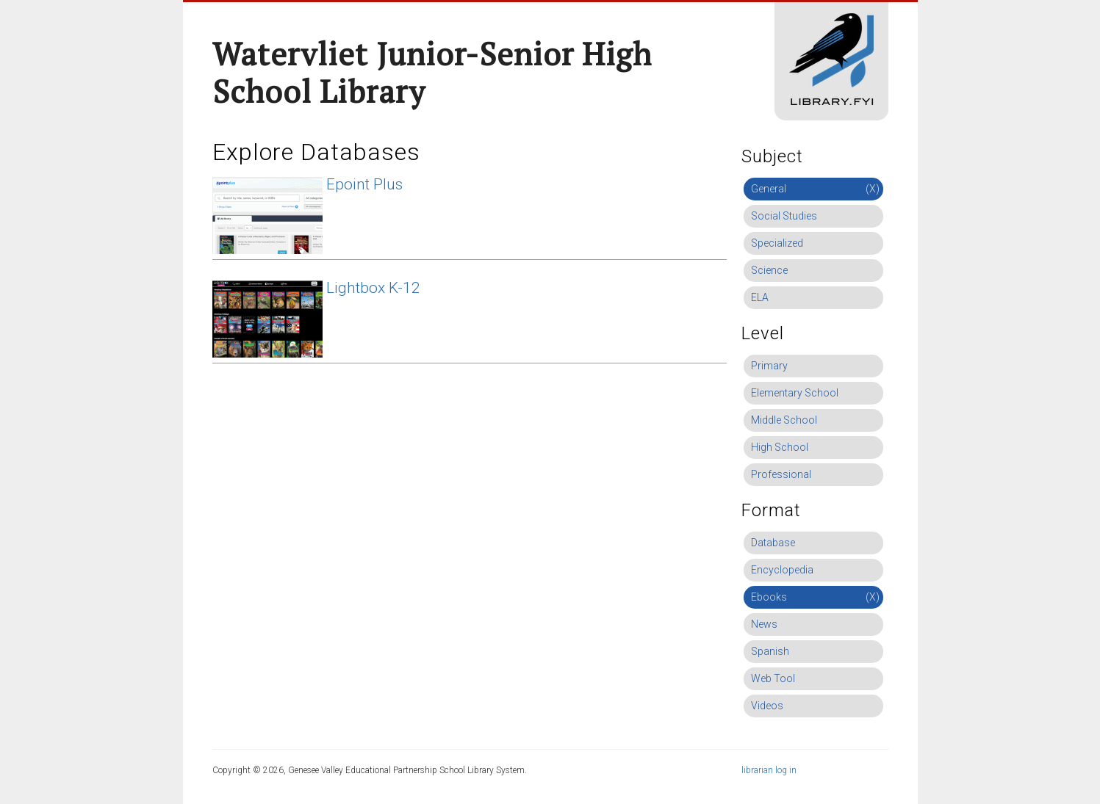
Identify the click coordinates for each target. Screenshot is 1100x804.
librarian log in (769, 770)
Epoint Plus (364, 184)
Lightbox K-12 (373, 288)
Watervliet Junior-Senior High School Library (432, 72)
